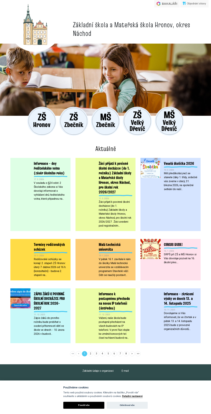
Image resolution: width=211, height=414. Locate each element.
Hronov (30, 113)
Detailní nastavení (132, 396)
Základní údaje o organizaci (98, 366)
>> (138, 349)
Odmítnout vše (127, 405)
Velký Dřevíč (143, 114)
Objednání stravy (194, 3)
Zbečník (67, 113)
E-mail (125, 366)
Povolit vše (84, 405)
